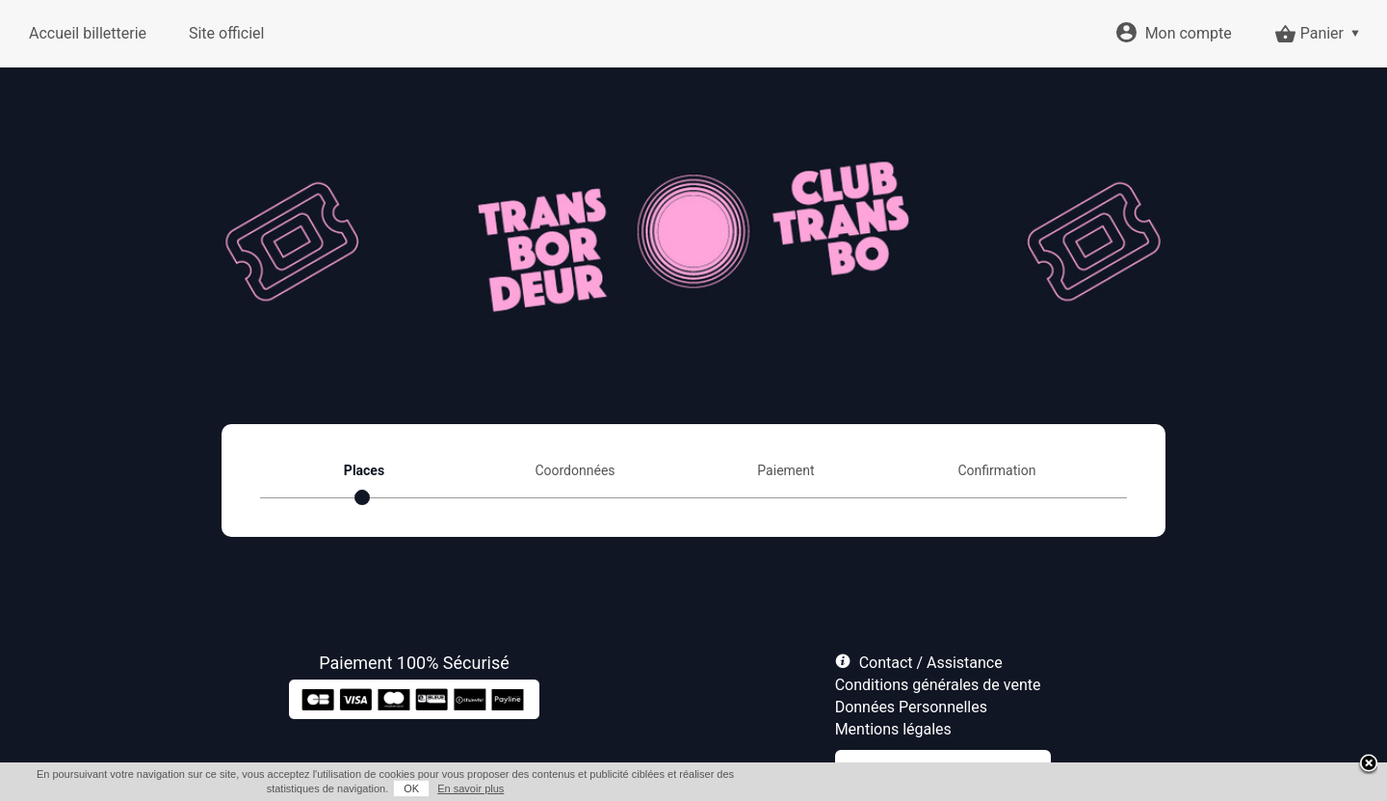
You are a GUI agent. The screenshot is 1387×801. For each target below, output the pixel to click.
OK (411, 788)
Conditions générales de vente (938, 685)
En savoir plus (470, 788)
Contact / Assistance (931, 663)
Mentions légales (893, 729)
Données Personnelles (911, 707)
